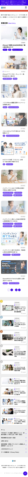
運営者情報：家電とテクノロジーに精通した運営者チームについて (13, 445)
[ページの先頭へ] (25, 473)
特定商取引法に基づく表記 (9, 438)
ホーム (3, 430)
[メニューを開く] (26, 7)
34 (16, 290)
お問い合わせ (4, 441)
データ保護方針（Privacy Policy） (10, 452)
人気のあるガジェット (7, 449)
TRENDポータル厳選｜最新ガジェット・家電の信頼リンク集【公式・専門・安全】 (12, 433)
